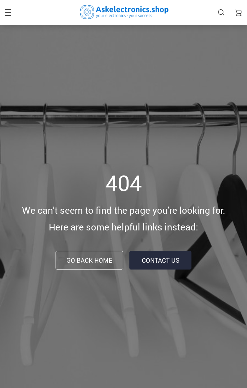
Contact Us (160, 260)
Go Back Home (89, 260)
